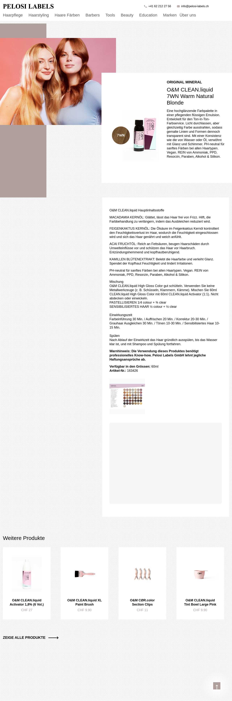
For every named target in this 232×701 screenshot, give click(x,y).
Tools (98, 15)
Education (132, 15)
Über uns (167, 15)
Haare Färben (59, 15)
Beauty (113, 15)
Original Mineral (184, 82)
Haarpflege (11, 15)
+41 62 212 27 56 (159, 6)
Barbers (82, 15)
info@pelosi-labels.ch (195, 6)
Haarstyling (34, 15)
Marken (152, 15)
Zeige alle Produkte (31, 638)
